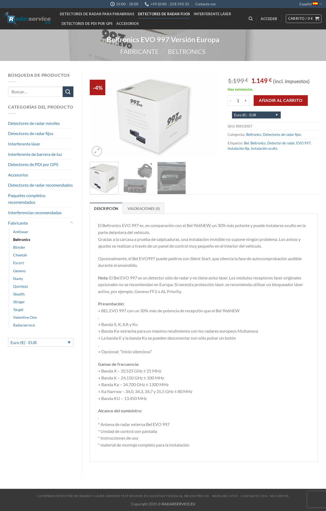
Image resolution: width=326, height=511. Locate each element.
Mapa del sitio (225, 496)
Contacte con (205, 4)
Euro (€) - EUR (23, 342)
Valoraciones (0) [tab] (144, 208)
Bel (246, 143)
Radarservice (24, 325)
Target (18, 309)
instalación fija (238, 148)
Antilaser (20, 231)
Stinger (19, 301)
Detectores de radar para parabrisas (97, 14)
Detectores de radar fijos (164, 14)
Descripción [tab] (106, 208)
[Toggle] (71, 223)
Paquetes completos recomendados (27, 199)
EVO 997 (303, 143)
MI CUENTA (279, 496)
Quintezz (20, 286)
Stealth (19, 294)
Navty (18, 278)
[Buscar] (251, 19)
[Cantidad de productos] (238, 100)
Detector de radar (281, 143)
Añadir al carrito (280, 100)
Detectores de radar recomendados (40, 184)
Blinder (19, 247)
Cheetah (20, 255)
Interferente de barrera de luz (35, 154)
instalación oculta (264, 148)
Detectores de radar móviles (34, 123)
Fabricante (139, 51)
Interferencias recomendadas (35, 212)
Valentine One (25, 317)
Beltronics (187, 51)
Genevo (19, 270)
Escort (18, 262)
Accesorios (127, 23)
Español (310, 4)
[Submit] (68, 91)
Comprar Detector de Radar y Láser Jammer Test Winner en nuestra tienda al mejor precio (123, 496)
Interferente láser (212, 14)
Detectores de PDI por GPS (87, 23)
